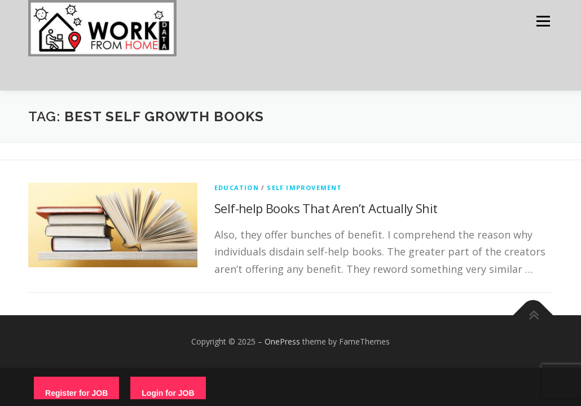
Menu (543, 21)
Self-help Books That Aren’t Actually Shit (325, 208)
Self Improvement (304, 187)
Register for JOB (76, 393)
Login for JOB (168, 393)
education (236, 187)
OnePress (282, 341)
